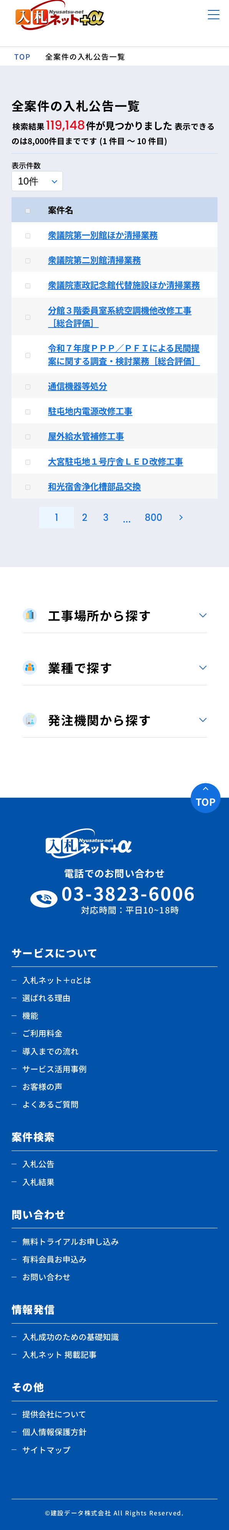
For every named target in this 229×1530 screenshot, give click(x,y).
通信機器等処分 (77, 385)
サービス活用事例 (54, 1068)
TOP (206, 801)
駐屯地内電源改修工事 (90, 410)
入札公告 (38, 1163)
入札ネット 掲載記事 (59, 1354)
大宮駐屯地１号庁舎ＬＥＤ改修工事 (115, 461)
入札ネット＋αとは (56, 980)
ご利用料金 (42, 1033)
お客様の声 (42, 1086)
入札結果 (38, 1181)
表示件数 (26, 165)
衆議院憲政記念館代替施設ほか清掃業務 (124, 284)
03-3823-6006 (130, 899)
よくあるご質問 (50, 1104)
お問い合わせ (46, 1276)
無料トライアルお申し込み (70, 1241)
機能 (30, 1015)
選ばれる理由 (46, 997)
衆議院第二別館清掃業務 (94, 259)
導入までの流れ (50, 1051)
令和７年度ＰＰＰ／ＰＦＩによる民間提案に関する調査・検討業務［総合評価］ (124, 353)
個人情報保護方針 (54, 1431)
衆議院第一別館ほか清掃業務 (103, 234)
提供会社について (54, 1414)
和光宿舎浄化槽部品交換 (94, 486)
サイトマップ (46, 1449)
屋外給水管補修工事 (86, 435)
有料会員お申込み (54, 1259)
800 (153, 517)
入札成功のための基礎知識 (70, 1336)
